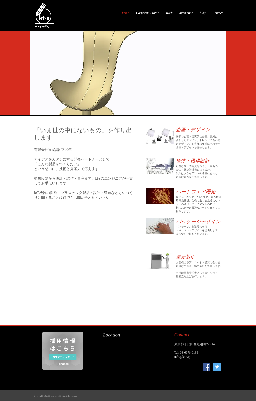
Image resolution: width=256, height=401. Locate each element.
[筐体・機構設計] (195, 161)
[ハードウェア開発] (195, 192)
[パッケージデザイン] (198, 222)
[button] (128, 73)
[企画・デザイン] (195, 130)
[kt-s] (206, 367)
